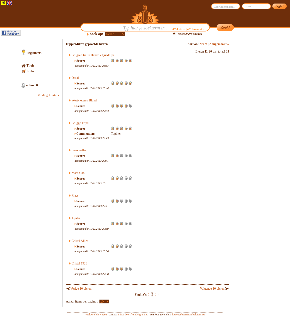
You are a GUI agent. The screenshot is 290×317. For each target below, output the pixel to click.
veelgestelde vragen (96, 314)
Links (30, 71)
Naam (203, 44)
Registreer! (34, 53)
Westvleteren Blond (84, 100)
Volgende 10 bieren (212, 288)
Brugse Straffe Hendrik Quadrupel (93, 55)
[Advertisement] (250, 107)
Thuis (30, 65)
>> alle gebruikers (48, 95)
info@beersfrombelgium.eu (133, 314)
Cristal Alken (80, 241)
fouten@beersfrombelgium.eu (188, 314)
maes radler (79, 150)
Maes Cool (78, 173)
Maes (75, 195)
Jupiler (76, 218)
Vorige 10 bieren (81, 288)
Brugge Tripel (80, 123)
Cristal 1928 (79, 263)
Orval (75, 77)
